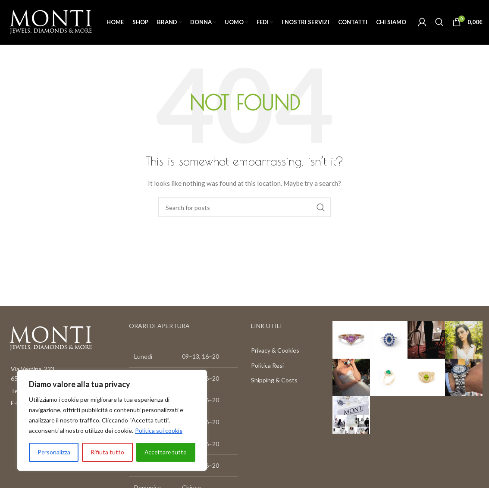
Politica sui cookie (159, 430)
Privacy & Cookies (275, 350)
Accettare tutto (165, 452)
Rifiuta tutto (107, 452)
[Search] (439, 22)
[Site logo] (50, 21)
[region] (112, 420)
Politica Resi (267, 365)
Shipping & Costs (274, 380)
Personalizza (53, 452)
